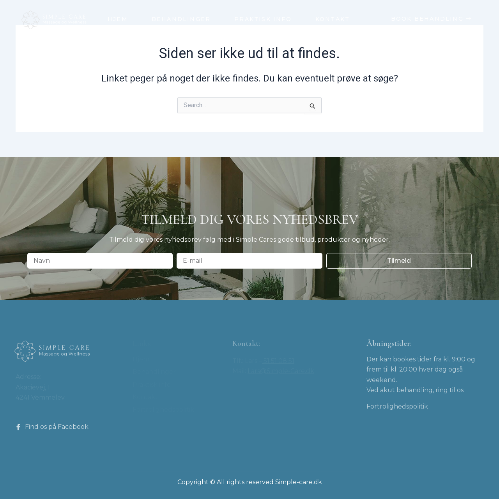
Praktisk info (263, 19)
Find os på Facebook (51, 426)
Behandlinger (181, 19)
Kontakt (332, 19)
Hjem (118, 19)
